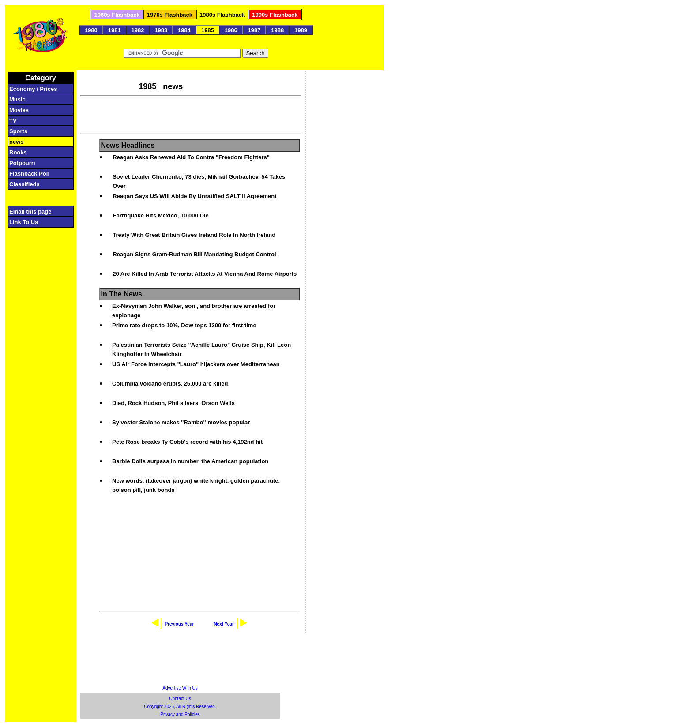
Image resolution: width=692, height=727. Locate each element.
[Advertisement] (190, 113)
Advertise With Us (179, 688)
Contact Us (180, 698)
